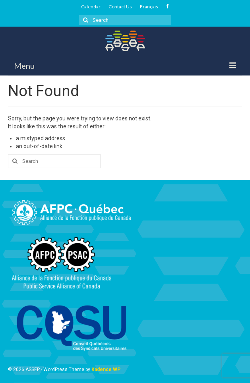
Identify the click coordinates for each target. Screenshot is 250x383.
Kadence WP (105, 369)
